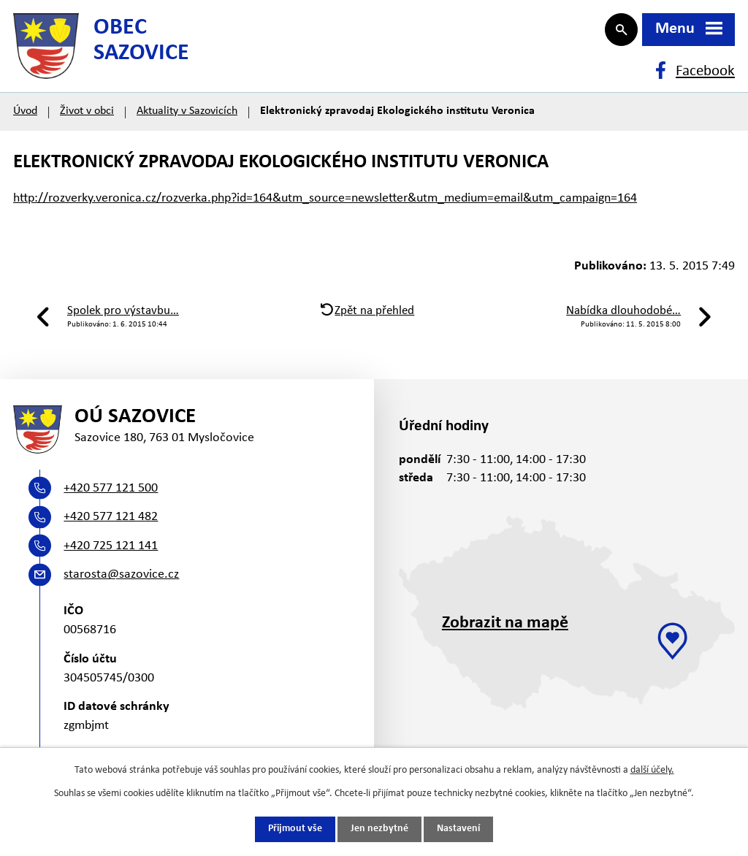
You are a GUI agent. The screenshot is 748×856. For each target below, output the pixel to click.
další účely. (652, 770)
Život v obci (87, 118)
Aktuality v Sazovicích (187, 118)
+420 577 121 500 (111, 499)
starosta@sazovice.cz (121, 586)
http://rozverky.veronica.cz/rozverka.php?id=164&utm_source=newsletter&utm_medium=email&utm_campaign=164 (325, 206)
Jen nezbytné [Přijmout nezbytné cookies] (379, 829)
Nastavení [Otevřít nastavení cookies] (458, 829)
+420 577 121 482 (111, 528)
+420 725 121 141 (111, 557)
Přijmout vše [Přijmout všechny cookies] (295, 829)
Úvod (25, 118)
